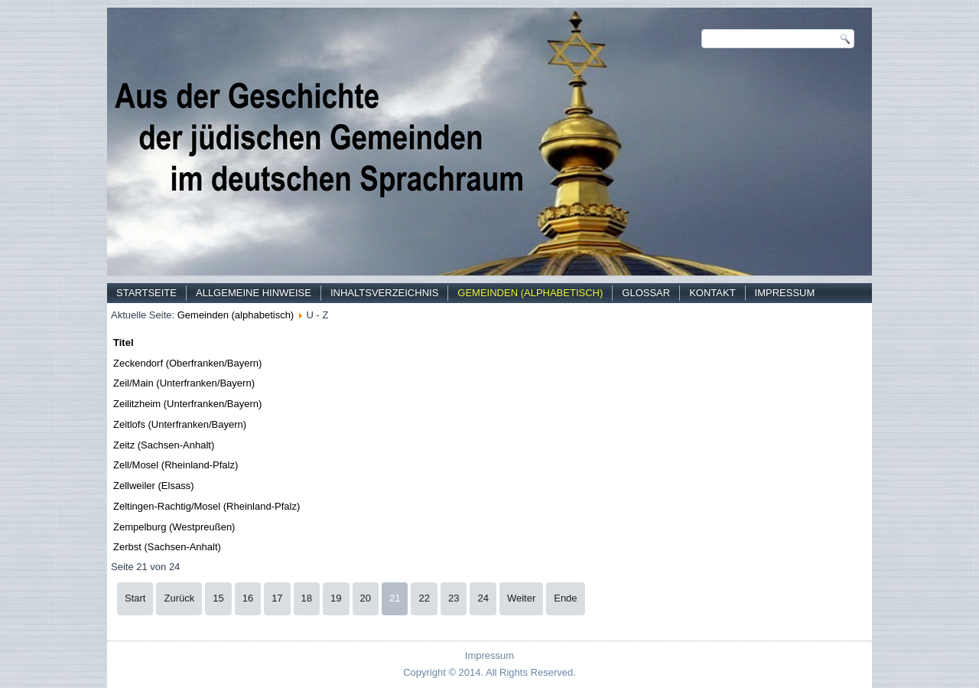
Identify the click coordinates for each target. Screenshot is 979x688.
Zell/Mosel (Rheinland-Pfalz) (175, 465)
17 (277, 598)
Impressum (785, 292)
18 (306, 598)
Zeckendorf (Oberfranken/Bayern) (187, 363)
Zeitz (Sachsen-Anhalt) (163, 445)
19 (335, 598)
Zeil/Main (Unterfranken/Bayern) (184, 383)
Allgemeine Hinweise (253, 292)
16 (247, 598)
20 (365, 598)
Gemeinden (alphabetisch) (530, 292)
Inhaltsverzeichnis (384, 292)
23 (453, 598)
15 (218, 598)
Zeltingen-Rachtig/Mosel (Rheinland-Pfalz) (206, 506)
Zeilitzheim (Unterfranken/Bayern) (187, 403)
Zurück (179, 598)
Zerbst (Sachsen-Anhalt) (167, 547)
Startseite (146, 292)
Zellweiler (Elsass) (153, 485)
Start (135, 598)
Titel (123, 342)
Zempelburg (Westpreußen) (174, 527)
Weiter (521, 598)
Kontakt (712, 292)
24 (482, 598)
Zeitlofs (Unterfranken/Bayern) (179, 424)
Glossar (646, 292)
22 (423, 598)
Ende (565, 598)
